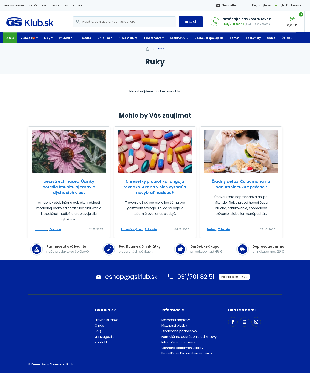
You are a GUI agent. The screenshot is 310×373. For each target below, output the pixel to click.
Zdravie (55, 229)
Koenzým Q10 (179, 38)
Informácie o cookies (178, 342)
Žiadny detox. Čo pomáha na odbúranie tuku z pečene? (241, 184)
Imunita (64, 38)
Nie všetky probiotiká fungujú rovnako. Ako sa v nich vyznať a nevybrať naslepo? (155, 187)
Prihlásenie (291, 5)
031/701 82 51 (233, 24)
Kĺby (47, 38)
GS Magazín (60, 5)
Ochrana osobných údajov (182, 347)
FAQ (45, 5)
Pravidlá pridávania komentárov (186, 353)
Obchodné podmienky (179, 331)
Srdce (271, 38)
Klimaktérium (128, 38)
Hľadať (191, 22)
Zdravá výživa (132, 229)
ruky (161, 48)
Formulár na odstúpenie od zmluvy (189, 336)
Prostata (85, 38)
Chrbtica (104, 38)
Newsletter (226, 5)
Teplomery (253, 38)
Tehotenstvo (152, 38)
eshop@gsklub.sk (131, 277)
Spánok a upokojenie (209, 38)
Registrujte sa (261, 5)
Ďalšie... (287, 38)
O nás (33, 5)
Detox (211, 229)
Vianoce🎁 (28, 38)
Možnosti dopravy (175, 320)
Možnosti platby (174, 325)
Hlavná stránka (14, 5)
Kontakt (78, 5)
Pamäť (234, 38)
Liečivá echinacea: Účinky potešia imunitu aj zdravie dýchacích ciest (69, 187)
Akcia (10, 38)
